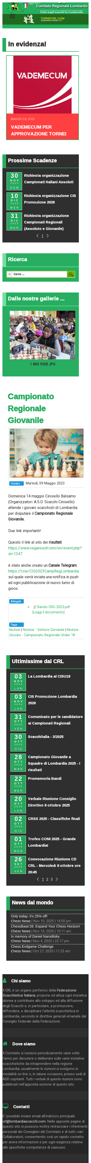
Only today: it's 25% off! (29, 916)
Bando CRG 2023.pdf (53, 607)
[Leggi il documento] (49, 612)
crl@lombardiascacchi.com (24, 1121)
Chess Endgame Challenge (32, 946)
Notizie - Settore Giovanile (44, 630)
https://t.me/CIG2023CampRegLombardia (43, 571)
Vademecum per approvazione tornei (38, 130)
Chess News (21, 921)
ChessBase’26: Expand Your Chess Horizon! (45, 926)
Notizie (14, 630)
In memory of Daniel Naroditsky (35, 936)
